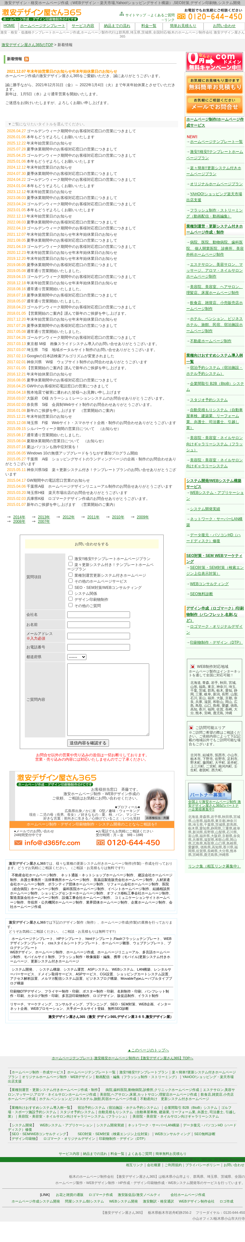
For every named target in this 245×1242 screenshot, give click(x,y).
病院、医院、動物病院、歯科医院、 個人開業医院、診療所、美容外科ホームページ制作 (215, 248)
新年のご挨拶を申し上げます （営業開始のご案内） (72, 410)
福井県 (204, 836)
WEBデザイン (21, 966)
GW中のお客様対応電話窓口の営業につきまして (68, 386)
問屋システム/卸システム (84, 1215)
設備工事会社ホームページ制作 (86, 912)
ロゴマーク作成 (101, 1209)
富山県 (193, 836)
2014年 (19, 517)
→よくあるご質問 (161, 15)
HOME (9, 26)
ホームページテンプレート (42, 26)
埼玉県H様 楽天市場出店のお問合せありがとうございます (77, 492)
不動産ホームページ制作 (210, 341)
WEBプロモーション (47, 1023)
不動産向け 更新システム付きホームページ (174, 1113)
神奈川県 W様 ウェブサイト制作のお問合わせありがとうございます (87, 362)
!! (213, 809)
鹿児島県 (211, 855)
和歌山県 (222, 839)
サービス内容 (83, 26)
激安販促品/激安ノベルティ (139, 1209)
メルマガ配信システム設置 (62, 992)
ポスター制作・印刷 (98, 1005)
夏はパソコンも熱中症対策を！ (53, 447)
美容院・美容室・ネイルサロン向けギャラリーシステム (176, 1130)
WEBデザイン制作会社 (197, 1215)
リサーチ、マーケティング (31, 1018)
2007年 (44, 521)
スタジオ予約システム (209, 400)
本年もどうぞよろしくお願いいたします (61, 137)
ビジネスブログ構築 (101, 992)
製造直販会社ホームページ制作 (34, 912)
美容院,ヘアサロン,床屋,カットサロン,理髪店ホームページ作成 (148, 1108)
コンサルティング (69, 1018)
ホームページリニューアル (118, 966)
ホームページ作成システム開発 (36, 1215)
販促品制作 (125, 1010)
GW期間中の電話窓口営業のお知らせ (58, 480)
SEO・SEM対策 (122, 1018)
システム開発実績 (205, 509)
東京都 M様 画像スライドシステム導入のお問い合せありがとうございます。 (93, 344)
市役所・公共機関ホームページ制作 (55, 916)
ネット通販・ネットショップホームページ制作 (97, 889)
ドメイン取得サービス (55, 988)
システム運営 (73, 983)
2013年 (44, 517)
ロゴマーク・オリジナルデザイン (69, 1153)
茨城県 (220, 824)
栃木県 (193, 828)
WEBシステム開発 (123, 1215)
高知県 (217, 847)
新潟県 (198, 832)
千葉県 (209, 824)
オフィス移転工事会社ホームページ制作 (138, 907)
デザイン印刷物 (24, 1153)
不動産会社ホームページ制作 (34, 889)
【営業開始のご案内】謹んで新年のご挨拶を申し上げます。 (77, 313)
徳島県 (205, 847)
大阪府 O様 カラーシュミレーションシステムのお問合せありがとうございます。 (96, 398)
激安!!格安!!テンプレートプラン (143, 1086)
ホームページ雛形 (115, 957)
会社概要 (154, 1179)
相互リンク (134, 1179)
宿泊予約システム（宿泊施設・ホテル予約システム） (117, 1122)
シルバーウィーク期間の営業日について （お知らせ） (74, 429)
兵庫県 (198, 839)
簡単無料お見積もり (171, 1168)
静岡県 (216, 828)
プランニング (96, 1018)
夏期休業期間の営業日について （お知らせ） (66, 441)
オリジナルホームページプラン (216, 184)
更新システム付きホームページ (55, 975)
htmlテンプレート (99, 953)
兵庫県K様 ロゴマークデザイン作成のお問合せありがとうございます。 (88, 498)
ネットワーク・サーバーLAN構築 (153, 1139)
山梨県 (220, 832)
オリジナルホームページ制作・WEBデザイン (57, 1091)
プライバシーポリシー (202, 1179)
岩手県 (216, 817)
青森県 (204, 817)
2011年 (93, 517)
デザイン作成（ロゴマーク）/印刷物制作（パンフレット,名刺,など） (215, 614)
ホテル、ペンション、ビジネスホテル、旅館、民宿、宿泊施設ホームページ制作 (214, 325)
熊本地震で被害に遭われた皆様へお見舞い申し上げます (74, 392)
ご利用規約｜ (175, 1179)
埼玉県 (198, 824)
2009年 (143, 517)
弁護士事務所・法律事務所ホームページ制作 (55, 894)
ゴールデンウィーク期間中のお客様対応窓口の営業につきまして (81, 131)
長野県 (209, 832)
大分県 (224, 851)
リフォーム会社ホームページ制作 (133, 898)
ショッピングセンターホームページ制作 (72, 907)
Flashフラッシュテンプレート (137, 953)
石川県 (231, 832)
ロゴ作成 (226, 1215)
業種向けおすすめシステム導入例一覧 (41, 1122)
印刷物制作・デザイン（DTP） (216, 642)
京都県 (227, 836)
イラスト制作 (148, 1010)
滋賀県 (209, 839)
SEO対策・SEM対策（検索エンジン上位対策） (114, 1148)
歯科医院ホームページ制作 (83, 903)
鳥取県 (209, 843)
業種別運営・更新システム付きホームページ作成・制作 (55, 1104)
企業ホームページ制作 (148, 916)
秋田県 (227, 817)
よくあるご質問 (140, 1168)
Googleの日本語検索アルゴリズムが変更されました (70, 356)
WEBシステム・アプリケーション (66, 1139)
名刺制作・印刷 (129, 1005)
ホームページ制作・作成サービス (37, 1086)
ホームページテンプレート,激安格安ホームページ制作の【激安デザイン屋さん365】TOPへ (122, 1072)
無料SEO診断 (118, 1023)
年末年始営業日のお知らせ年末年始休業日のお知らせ (72, 234)
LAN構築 (143, 983)
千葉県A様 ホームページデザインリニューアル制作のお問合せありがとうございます (99, 486)
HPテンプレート (69, 953)
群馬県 (231, 824)
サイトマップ (132, 15)
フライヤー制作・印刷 (62, 1005)
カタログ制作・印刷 (42, 1010)
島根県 (231, 843)
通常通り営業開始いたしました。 (55, 271)
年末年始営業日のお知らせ (49, 143)
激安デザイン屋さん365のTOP (27, 45)
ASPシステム (98, 983)
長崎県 (212, 851)
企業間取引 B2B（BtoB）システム (190, 1122)
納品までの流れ (117, 26)
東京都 (220, 821)
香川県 (228, 847)
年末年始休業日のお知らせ (49, 374)
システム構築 (49, 983)
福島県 (209, 821)
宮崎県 (198, 855)
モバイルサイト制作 (39, 971)
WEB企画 (146, 1018)
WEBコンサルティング (209, 584)
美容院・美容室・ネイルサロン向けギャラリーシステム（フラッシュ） (214, 444)
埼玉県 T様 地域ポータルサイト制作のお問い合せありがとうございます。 (92, 350)
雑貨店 (217, 1108)
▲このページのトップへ (148, 1064)
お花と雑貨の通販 (70, 1209)
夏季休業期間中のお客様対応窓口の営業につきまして (72, 149)
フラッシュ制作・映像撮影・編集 (84, 971)
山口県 (220, 843)
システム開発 (22, 983)
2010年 (118, 517)
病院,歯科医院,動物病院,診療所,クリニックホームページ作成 (152, 1104)
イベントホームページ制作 (128, 903)
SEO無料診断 (201, 594)
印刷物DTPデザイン (25, 1005)
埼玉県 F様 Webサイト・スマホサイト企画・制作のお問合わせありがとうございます (101, 423)
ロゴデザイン (103, 1010)
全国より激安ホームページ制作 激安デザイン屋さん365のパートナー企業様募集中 (214, 805)
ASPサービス (86, 988)
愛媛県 (193, 847)
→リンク (168, 20)
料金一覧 (148, 26)
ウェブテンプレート (148, 957)
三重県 (227, 828)
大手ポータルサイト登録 (85, 1023)
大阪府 (216, 836)
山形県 (198, 821)
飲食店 (206, 1108)
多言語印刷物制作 (76, 1010)
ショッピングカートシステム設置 (142, 988)
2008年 (19, 521)
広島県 (198, 843)
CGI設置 (106, 988)
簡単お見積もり (183, 26)
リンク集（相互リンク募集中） (214, 866)
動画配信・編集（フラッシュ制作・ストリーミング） (137, 1091)
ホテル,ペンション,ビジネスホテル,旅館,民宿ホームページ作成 (87, 1113)
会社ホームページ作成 (188, 1209)
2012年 (69, 517)
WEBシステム (122, 983)
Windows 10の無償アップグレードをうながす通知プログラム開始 (82, 453)
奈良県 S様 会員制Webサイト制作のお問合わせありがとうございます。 (90, 404)
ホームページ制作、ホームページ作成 (64, 966)
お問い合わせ (224, 26)
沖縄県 (224, 855)
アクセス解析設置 (24, 992)
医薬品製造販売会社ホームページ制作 (123, 894)
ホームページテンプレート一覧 (216, 141)
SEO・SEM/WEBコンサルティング (39, 1148)
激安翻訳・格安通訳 (158, 1215)
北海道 (193, 817)
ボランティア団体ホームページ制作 (75, 898)
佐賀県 (201, 851)
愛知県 (204, 828)
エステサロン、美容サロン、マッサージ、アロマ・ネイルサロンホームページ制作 (214, 270)
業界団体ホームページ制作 (107, 916)
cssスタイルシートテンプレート (73, 957)
